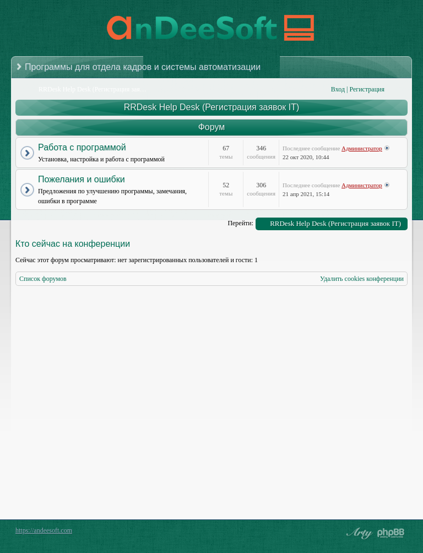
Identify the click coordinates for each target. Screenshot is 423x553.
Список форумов (43, 279)
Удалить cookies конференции (362, 279)
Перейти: (240, 223)
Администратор (361, 148)
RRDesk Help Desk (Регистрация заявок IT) (212, 107)
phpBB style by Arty (358, 533)
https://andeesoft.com (43, 530)
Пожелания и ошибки (81, 179)
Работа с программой (82, 147)
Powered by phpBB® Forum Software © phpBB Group (391, 533)
